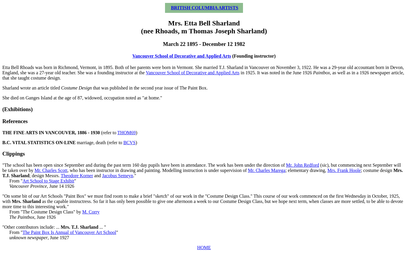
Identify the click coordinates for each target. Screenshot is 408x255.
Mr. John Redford (302, 165)
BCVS (129, 142)
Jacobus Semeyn (117, 175)
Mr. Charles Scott (50, 170)
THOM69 (126, 132)
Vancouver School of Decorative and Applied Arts (181, 56)
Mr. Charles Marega (266, 170)
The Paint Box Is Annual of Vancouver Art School (69, 232)
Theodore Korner (77, 175)
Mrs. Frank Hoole (344, 170)
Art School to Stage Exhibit (48, 180)
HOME (204, 247)
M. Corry (91, 211)
